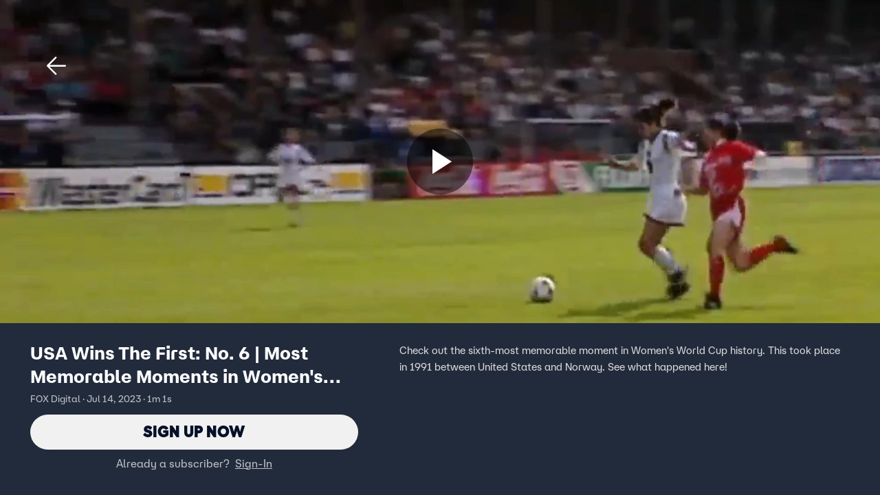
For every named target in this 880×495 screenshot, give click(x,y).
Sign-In (253, 464)
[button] (56, 66)
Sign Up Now (194, 432)
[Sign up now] (440, 162)
